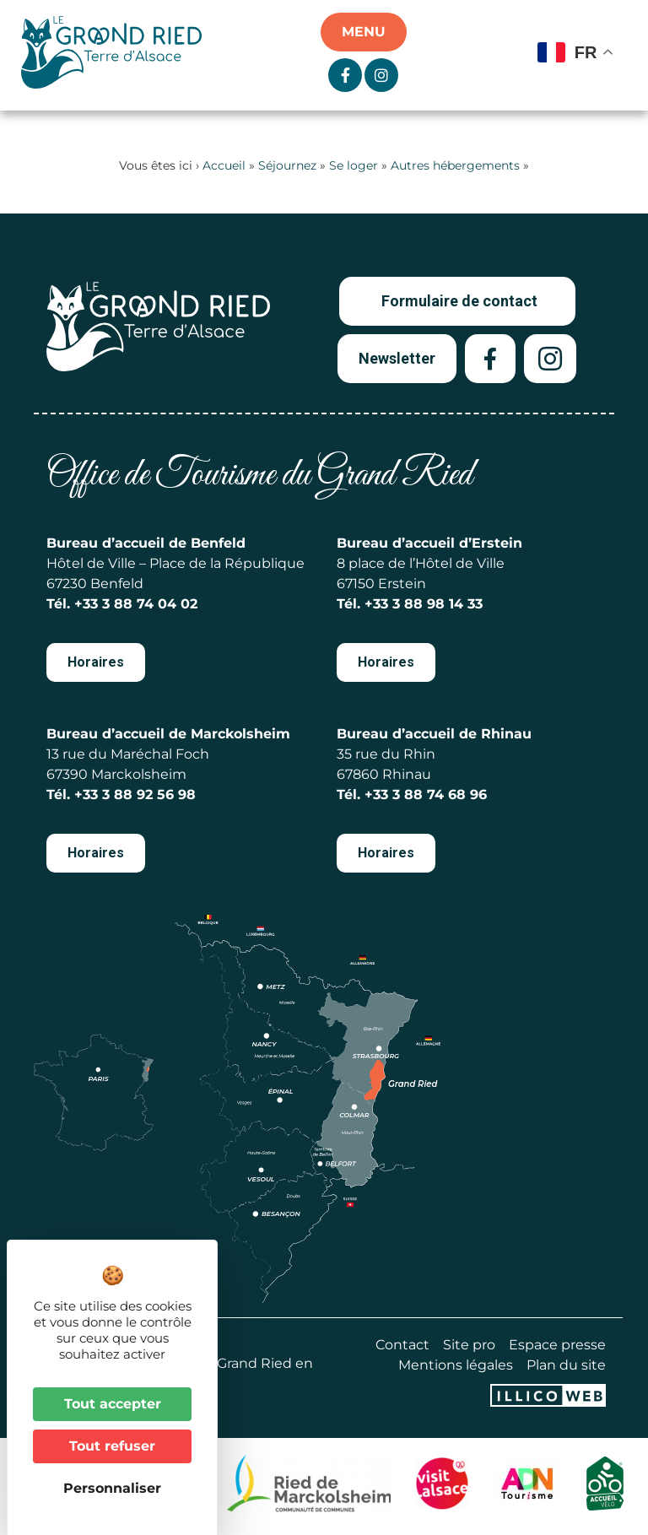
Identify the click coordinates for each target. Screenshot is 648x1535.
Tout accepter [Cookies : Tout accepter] (112, 1404)
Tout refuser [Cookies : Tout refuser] (112, 1446)
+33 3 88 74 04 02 (135, 604)
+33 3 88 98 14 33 (423, 604)
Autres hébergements (455, 165)
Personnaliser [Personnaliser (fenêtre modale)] (112, 1488)
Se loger (353, 165)
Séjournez (287, 165)
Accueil (224, 165)
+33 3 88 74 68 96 (425, 794)
